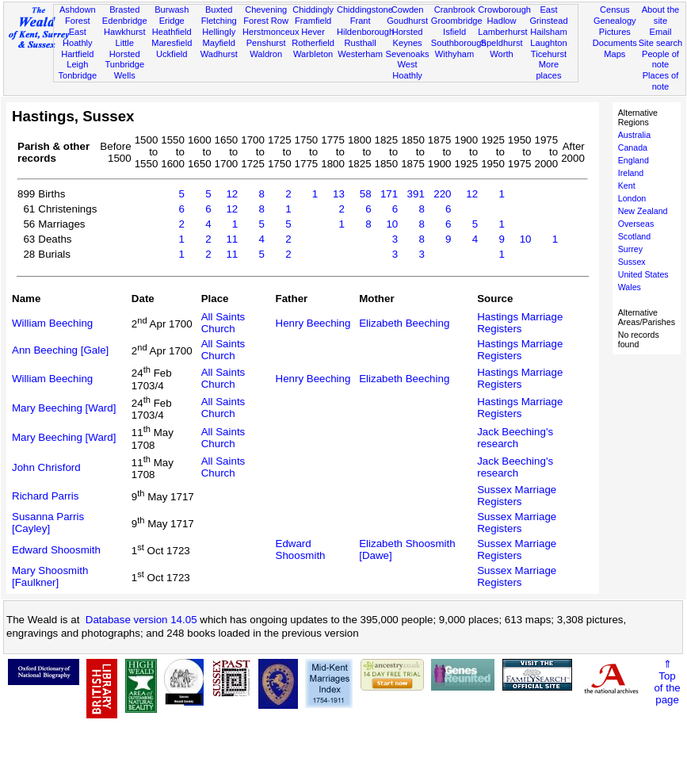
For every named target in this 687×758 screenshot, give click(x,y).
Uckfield (172, 54)
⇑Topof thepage (667, 682)
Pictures (615, 31)
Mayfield (219, 43)
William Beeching (52, 323)
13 (339, 194)
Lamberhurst (502, 31)
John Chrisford (46, 467)
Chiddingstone (365, 9)
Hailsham (548, 31)
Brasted (124, 9)
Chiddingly (313, 9)
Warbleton (313, 54)
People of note (660, 59)
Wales (629, 287)
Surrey (630, 249)
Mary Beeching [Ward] (64, 408)
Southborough (459, 43)
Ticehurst (549, 54)
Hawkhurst (124, 31)
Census (615, 9)
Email (661, 31)
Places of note (661, 81)
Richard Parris (45, 496)
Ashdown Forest (77, 15)
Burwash (172, 9)
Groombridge (457, 20)
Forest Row (265, 20)
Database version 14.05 (141, 620)
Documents (615, 43)
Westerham (360, 54)
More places (548, 69)
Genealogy (614, 20)
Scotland (634, 236)
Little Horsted (124, 48)
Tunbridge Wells (124, 69)
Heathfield (172, 31)
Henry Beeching (313, 323)
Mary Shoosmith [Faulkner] (50, 576)
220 (442, 194)
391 (416, 194)
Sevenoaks (407, 54)
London (632, 198)
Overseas (636, 223)
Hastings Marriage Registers (520, 323)
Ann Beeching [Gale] (60, 350)
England (633, 160)
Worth (501, 54)
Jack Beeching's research (515, 438)
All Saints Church (223, 323)
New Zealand (643, 211)
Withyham (454, 54)
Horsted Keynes (407, 37)
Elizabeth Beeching (404, 323)
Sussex (632, 261)
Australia (634, 135)
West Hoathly (407, 69)
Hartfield (77, 54)
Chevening (266, 9)
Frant (360, 20)
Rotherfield (313, 43)
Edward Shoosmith (56, 550)
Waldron (266, 54)
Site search (661, 43)
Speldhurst (501, 43)
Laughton (548, 43)
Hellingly (218, 31)
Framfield (313, 20)
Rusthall (360, 43)
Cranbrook (454, 9)
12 (232, 194)
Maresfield (171, 43)
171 (389, 194)
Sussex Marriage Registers (516, 495)
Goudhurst (407, 20)
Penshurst (266, 43)
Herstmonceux (271, 31)
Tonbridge (77, 75)
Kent (626, 185)
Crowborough (504, 9)
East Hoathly (78, 37)
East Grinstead (548, 15)
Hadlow (502, 20)
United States (643, 274)
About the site (661, 15)
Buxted (219, 9)
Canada (632, 147)
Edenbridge (124, 20)
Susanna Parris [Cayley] (48, 522)
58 (366, 194)
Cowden (407, 9)
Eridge (172, 20)
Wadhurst (219, 54)
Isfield (454, 31)
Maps (614, 54)
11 (232, 239)
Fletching (219, 20)
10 (392, 224)
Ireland (631, 173)
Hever (313, 31)
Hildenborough (365, 31)
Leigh (77, 64)
